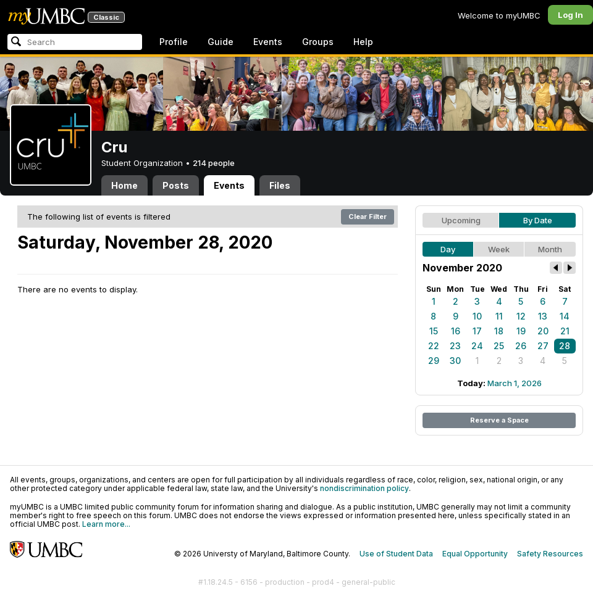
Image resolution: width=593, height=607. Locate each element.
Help (363, 41)
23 (455, 346)
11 (499, 316)
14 (565, 316)
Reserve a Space (499, 420)
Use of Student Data (396, 553)
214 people (214, 163)
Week (499, 249)
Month (550, 249)
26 (520, 346)
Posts (175, 185)
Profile (173, 41)
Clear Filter (367, 216)
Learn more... (106, 524)
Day (447, 249)
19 (521, 331)
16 (455, 331)
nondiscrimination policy (364, 488)
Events (267, 41)
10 (477, 316)
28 (564, 346)
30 (455, 360)
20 (543, 331)
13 (542, 316)
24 (477, 346)
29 (433, 360)
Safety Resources (550, 553)
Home (124, 185)
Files (279, 185)
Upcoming (461, 220)
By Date (537, 220)
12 (521, 316)
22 (433, 346)
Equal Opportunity (475, 553)
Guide (220, 41)
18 (498, 331)
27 (543, 346)
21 (565, 331)
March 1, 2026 (514, 383)
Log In (570, 15)
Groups (318, 41)
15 (433, 331)
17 (477, 331)
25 (499, 346)
